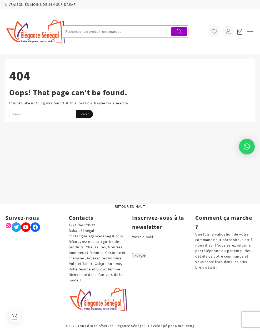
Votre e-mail (162, 240)
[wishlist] (214, 32)
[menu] (250, 32)
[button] (247, 146)
